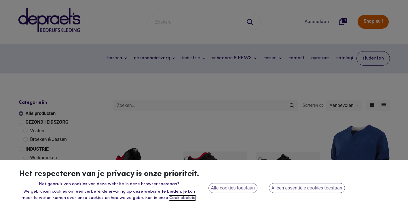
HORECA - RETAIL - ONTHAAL (57, 202)
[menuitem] (296, 58)
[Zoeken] (250, 22)
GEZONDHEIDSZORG (47, 122)
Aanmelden (317, 22)
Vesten (37, 130)
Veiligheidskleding (48, 175)
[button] (344, 105)
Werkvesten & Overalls (53, 166)
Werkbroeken (43, 157)
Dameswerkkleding (49, 192)
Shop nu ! (373, 21)
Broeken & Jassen (48, 139)
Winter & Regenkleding (53, 183)
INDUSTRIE (37, 149)
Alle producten (41, 113)
